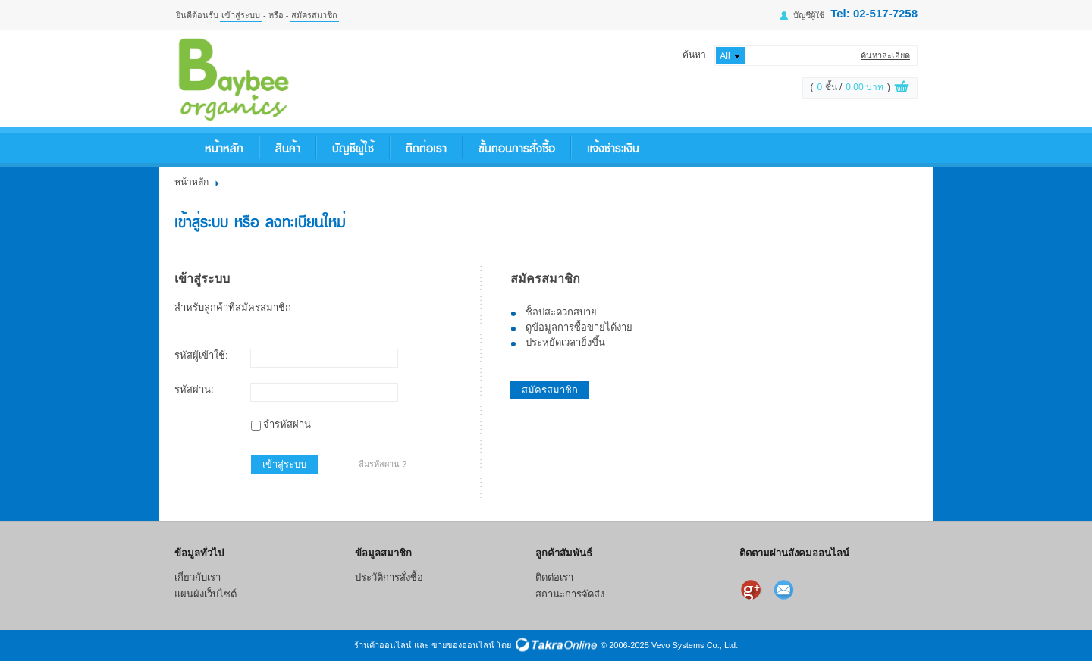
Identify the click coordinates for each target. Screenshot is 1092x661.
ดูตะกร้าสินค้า (901, 88)
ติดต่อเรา (426, 147)
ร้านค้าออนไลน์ (383, 645)
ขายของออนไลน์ (462, 645)
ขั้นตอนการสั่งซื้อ (517, 147)
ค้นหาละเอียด (885, 55)
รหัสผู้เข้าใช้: (201, 355)
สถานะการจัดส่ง (569, 594)
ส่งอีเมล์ (786, 590)
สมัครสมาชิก (314, 15)
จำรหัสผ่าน (287, 424)
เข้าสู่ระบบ (240, 15)
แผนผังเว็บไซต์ (205, 594)
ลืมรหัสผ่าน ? (382, 463)
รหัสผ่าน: (194, 389)
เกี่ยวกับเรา (197, 577)
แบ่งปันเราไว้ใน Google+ (752, 590)
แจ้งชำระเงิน (613, 147)
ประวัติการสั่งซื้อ (389, 577)
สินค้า (287, 147)
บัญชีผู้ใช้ (808, 15)
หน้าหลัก (224, 147)
